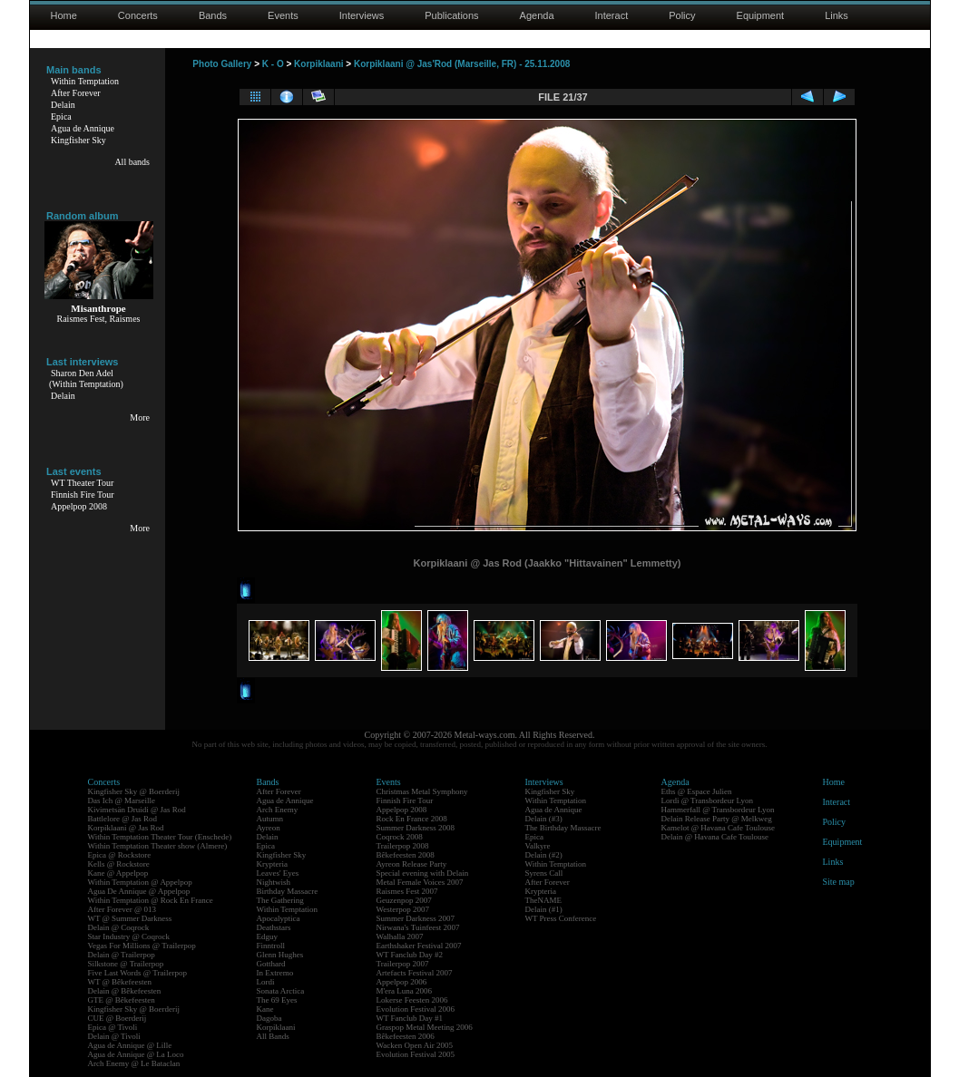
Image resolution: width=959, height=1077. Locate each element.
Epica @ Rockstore (120, 854)
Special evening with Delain (423, 873)
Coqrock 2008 (400, 836)
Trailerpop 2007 (403, 963)
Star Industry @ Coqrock (129, 936)
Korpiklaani (318, 64)
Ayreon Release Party (412, 863)
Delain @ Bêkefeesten (124, 990)
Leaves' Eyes (278, 873)
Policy (682, 15)
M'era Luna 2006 (405, 990)
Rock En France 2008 (412, 818)
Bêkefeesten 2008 (406, 854)
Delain (63, 105)
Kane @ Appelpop (118, 873)
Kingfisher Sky (78, 140)
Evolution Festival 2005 (416, 1054)
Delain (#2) (544, 854)
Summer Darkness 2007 (416, 918)
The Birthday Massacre (563, 827)
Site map (839, 882)
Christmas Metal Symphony (422, 791)
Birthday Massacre (287, 891)
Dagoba (269, 1018)
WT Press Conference (561, 918)
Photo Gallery (221, 64)
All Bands (273, 1036)
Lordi (266, 981)
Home (64, 15)
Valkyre (538, 845)
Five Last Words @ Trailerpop (137, 972)
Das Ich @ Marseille (122, 800)
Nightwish (274, 882)
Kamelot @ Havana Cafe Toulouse (718, 827)
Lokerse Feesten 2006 (412, 999)
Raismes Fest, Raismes (99, 319)
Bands (213, 15)
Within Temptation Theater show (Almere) (158, 845)
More (140, 417)
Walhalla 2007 (400, 936)
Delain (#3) (544, 818)
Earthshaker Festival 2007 (419, 945)
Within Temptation (85, 81)
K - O (273, 64)
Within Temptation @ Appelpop (140, 882)
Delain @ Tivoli (114, 1036)
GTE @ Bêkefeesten (121, 999)
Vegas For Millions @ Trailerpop (142, 945)
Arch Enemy (277, 809)
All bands (132, 162)
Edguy (268, 936)
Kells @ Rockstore (119, 863)
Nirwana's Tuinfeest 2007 (418, 927)
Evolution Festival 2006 (416, 1009)
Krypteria (272, 863)
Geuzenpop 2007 (404, 900)
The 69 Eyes (277, 999)
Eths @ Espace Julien (696, 791)
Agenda (537, 15)
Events (283, 15)
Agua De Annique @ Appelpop (139, 891)
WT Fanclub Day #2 (410, 954)
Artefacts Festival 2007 (415, 972)
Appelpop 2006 (402, 981)
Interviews (362, 15)
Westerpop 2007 (403, 909)
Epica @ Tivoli (113, 1027)
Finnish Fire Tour (82, 495)
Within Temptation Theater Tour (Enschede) (160, 836)
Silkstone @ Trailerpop (126, 963)
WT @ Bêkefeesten (120, 981)
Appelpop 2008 (79, 506)
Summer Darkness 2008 (416, 827)
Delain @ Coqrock (119, 927)
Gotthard (271, 963)
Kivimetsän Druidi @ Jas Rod (137, 809)
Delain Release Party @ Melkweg (716, 818)
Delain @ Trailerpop (121, 954)
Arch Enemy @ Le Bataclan (134, 1063)
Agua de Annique (82, 128)
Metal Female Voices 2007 (420, 882)
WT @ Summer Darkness (130, 918)
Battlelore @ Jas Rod (123, 818)
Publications (451, 15)
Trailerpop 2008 (403, 845)
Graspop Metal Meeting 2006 (425, 1027)
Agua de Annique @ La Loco (136, 1054)
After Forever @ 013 (122, 909)
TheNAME (544, 900)
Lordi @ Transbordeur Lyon (707, 800)
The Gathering (280, 900)
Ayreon (268, 827)
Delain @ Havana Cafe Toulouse (714, 836)
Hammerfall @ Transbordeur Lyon (718, 809)
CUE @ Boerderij (117, 1018)
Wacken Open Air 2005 (415, 1045)
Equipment (761, 15)
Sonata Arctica (281, 990)
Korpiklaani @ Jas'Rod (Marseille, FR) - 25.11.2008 (462, 64)
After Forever (76, 93)
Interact (612, 15)
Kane (265, 1009)
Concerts (138, 15)
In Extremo (275, 972)
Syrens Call (544, 873)
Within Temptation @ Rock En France (150, 900)
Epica (61, 116)
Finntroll (271, 945)
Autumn (270, 818)
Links (836, 15)
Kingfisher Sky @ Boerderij (134, 791)
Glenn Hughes (280, 954)
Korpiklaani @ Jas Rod (126, 827)
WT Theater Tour (82, 483)
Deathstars (274, 927)
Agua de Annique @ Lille (130, 1045)
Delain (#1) (544, 909)
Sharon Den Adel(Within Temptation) (86, 378)
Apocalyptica (278, 918)
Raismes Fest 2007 (407, 891)
